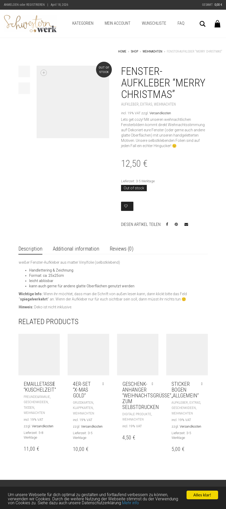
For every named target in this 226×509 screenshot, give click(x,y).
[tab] (30, 249)
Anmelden (11, 5)
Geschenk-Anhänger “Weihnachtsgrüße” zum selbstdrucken (146, 395)
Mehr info (164, 503)
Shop (134, 51)
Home (122, 51)
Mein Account (117, 23)
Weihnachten (152, 51)
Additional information (76, 249)
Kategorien (82, 23)
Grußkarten (83, 402)
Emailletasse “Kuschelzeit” (40, 387)
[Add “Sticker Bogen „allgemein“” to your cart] (203, 384)
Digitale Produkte (136, 414)
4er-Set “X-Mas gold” (82, 390)
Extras (146, 104)
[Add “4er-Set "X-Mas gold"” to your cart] (104, 384)
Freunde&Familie (37, 397)
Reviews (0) (121, 249)
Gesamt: (212, 5)
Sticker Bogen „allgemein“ (185, 390)
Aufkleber (130, 104)
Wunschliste (154, 23)
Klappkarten (83, 408)
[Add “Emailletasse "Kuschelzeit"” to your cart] (55, 384)
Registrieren (35, 5)
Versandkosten (160, 113)
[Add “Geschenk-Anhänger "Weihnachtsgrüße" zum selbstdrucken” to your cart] (154, 384)
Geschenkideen (36, 402)
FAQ (181, 23)
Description (30, 249)
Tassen (29, 407)
